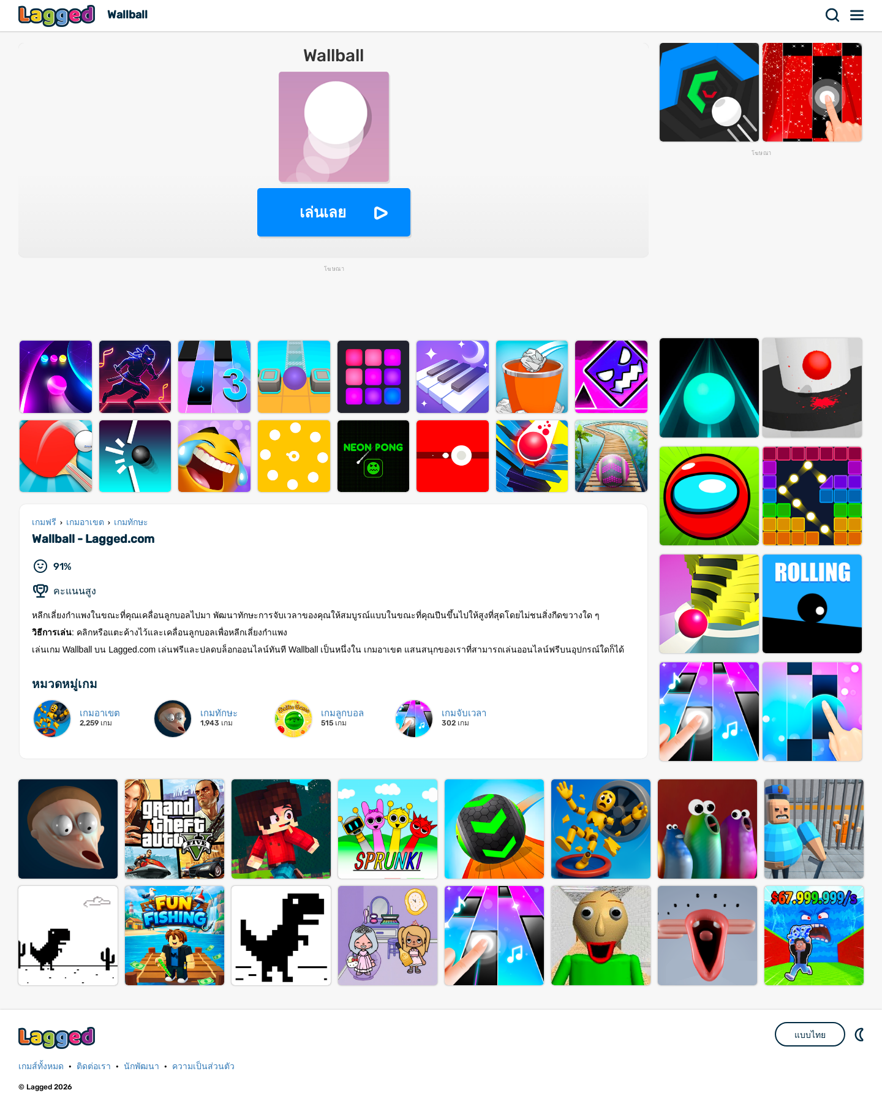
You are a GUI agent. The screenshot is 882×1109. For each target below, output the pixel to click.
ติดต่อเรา (94, 1066)
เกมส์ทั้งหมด (41, 1066)
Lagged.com (58, 1037)
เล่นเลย (323, 212)
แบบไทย (810, 1035)
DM (860, 1034)
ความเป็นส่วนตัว (203, 1066)
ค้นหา (833, 15)
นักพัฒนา (141, 1066)
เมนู (857, 15)
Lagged (58, 15)
